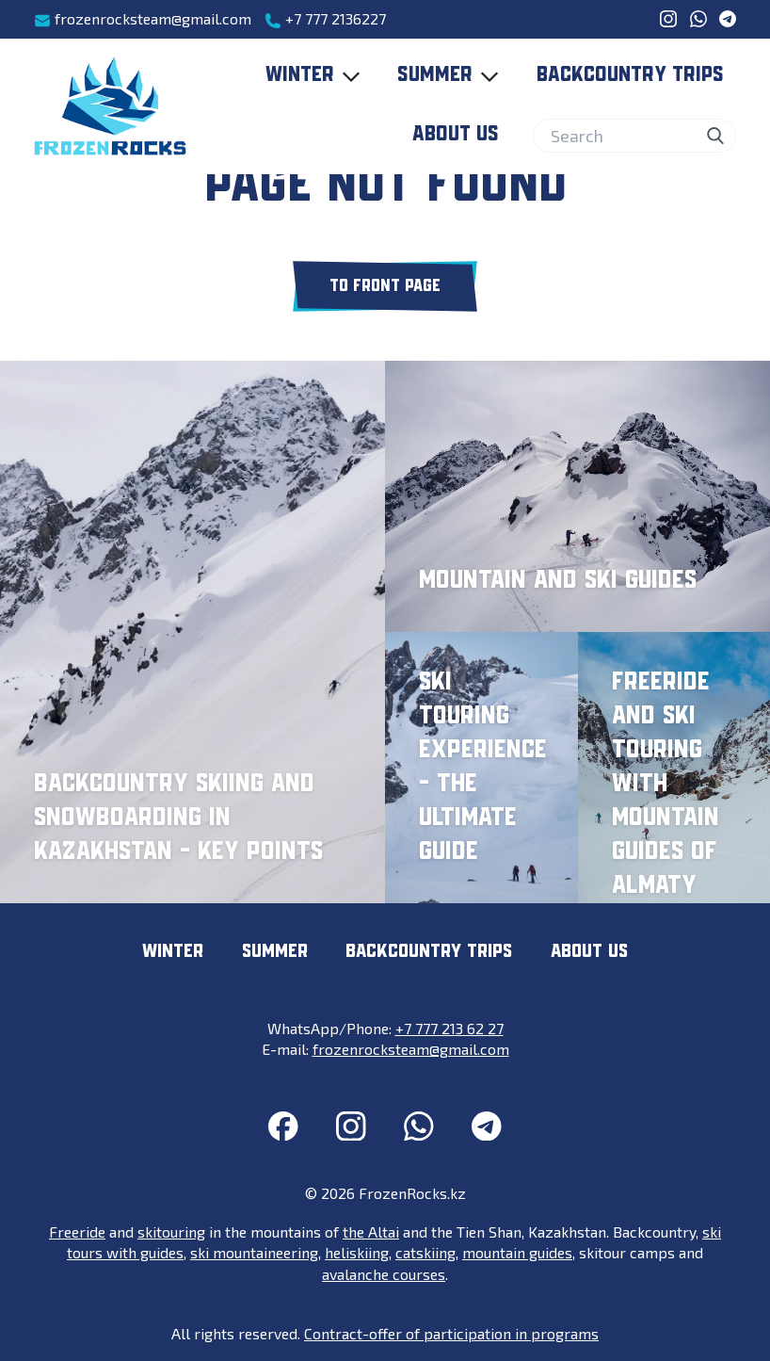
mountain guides (517, 1252)
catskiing (425, 1252)
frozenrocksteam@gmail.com (142, 19)
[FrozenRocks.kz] (110, 106)
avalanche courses (383, 1274)
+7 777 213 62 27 (449, 1028)
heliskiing (357, 1252)
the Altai (371, 1231)
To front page (385, 286)
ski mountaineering (254, 1252)
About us (455, 134)
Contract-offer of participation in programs (451, 1333)
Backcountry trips (630, 75)
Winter (316, 76)
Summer (451, 76)
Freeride (77, 1231)
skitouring (171, 1231)
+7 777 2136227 (325, 19)
